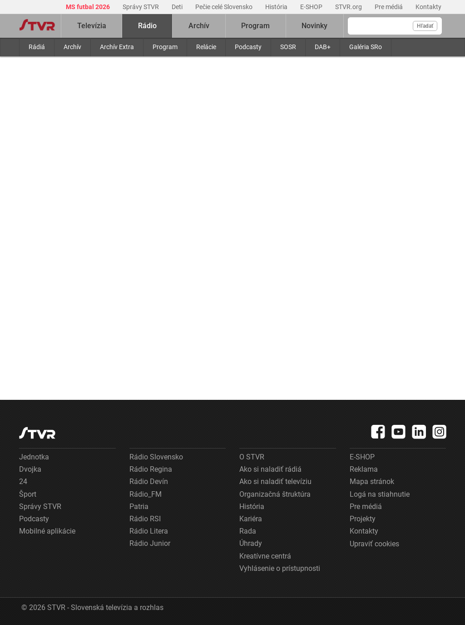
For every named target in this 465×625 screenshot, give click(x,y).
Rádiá (37, 46)
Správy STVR (141, 6)
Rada (247, 531)
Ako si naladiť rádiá (270, 469)
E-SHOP (312, 6)
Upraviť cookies (374, 543)
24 (23, 481)
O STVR (251, 457)
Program (165, 46)
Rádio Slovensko (156, 457)
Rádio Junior (149, 543)
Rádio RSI (145, 518)
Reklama (364, 469)
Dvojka (30, 469)
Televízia (91, 25)
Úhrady (250, 543)
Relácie (206, 46)
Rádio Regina (150, 469)
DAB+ (323, 46)
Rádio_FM (145, 494)
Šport (27, 494)
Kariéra (250, 518)
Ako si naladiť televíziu (275, 481)
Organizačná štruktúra (275, 494)
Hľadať (425, 26)
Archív (72, 46)
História (277, 6)
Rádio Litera (148, 531)
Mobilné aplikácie (47, 531)
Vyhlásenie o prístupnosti (279, 568)
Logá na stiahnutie (380, 494)
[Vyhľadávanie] (395, 26)
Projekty (363, 518)
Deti (178, 6)
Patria (138, 506)
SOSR (288, 46)
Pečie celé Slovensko (224, 6)
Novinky (314, 25)
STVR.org (349, 6)
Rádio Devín (148, 481)
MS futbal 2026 (88, 6)
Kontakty (428, 6)
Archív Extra (117, 46)
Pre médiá (389, 6)
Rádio (147, 25)
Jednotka (34, 457)
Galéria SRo (365, 46)
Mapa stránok (372, 481)
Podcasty (248, 46)
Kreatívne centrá (265, 556)
